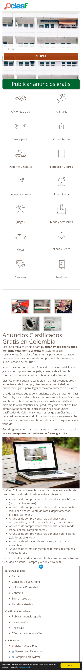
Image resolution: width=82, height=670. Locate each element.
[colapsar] (73, 6)
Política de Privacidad (25, 587)
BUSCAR (40, 56)
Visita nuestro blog (25, 645)
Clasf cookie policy (25, 667)
